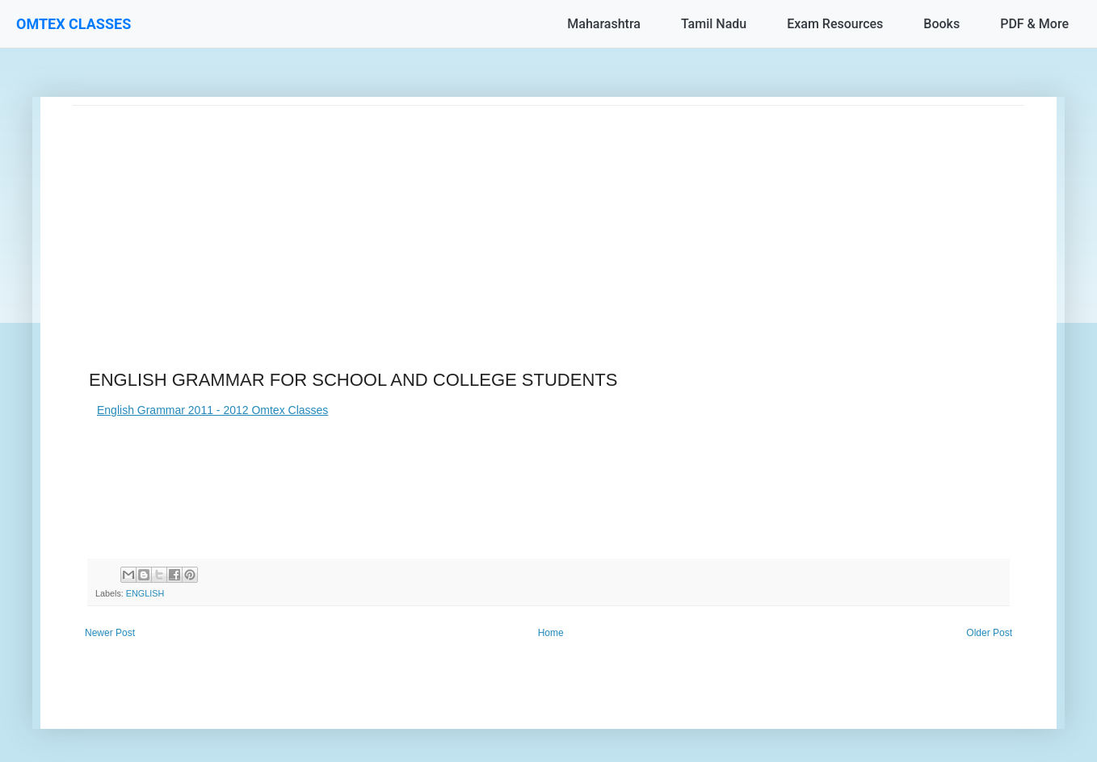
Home (551, 632)
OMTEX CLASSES (73, 23)
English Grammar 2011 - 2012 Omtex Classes (212, 410)
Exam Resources (835, 23)
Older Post (989, 632)
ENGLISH (145, 593)
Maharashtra (604, 23)
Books (941, 23)
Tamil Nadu (713, 23)
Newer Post (110, 632)
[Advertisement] (548, 219)
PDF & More (1034, 23)
